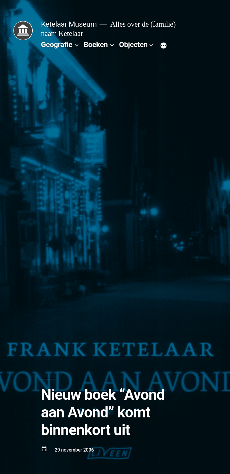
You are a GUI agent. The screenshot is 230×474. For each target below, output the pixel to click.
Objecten (133, 44)
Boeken (96, 44)
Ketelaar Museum (69, 24)
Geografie (56, 44)
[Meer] (163, 45)
